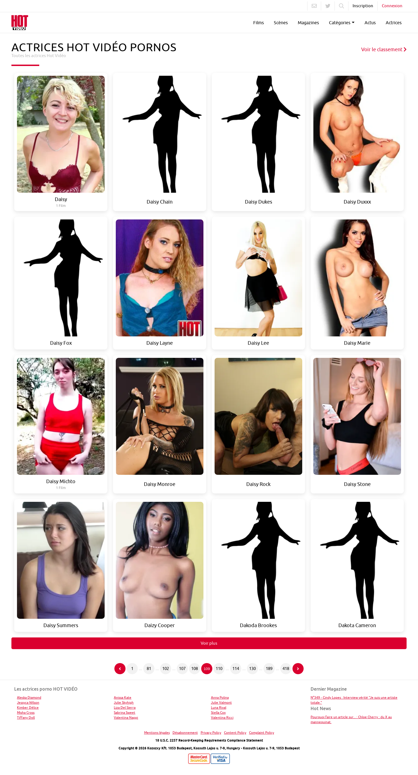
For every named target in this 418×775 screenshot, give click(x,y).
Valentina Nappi (126, 717)
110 (219, 668)
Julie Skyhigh (124, 702)
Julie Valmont (221, 702)
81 (149, 668)
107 (182, 668)
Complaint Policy (261, 732)
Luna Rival (218, 707)
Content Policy (235, 732)
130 (252, 668)
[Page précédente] (120, 668)
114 (235, 668)
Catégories (339, 22)
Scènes (281, 22)
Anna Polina (220, 697)
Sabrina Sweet (124, 712)
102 (165, 668)
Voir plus (209, 643)
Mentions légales (157, 732)
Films (258, 22)
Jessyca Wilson (28, 702)
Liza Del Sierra (125, 707)
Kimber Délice (28, 707)
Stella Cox (218, 712)
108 (194, 668)
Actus (370, 22)
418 (285, 668)
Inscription (363, 5)
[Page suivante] (298, 668)
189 (269, 668)
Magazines (308, 22)
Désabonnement (185, 732)
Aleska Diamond (29, 697)
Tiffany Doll (26, 717)
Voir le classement (384, 49)
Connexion (392, 5)
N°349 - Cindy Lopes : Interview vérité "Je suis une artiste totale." (354, 700)
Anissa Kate (122, 697)
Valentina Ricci (222, 717)
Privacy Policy (211, 732)
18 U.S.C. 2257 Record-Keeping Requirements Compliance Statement (209, 740)
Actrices (394, 22)
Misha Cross (26, 712)
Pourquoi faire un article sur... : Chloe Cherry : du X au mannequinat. (351, 719)
